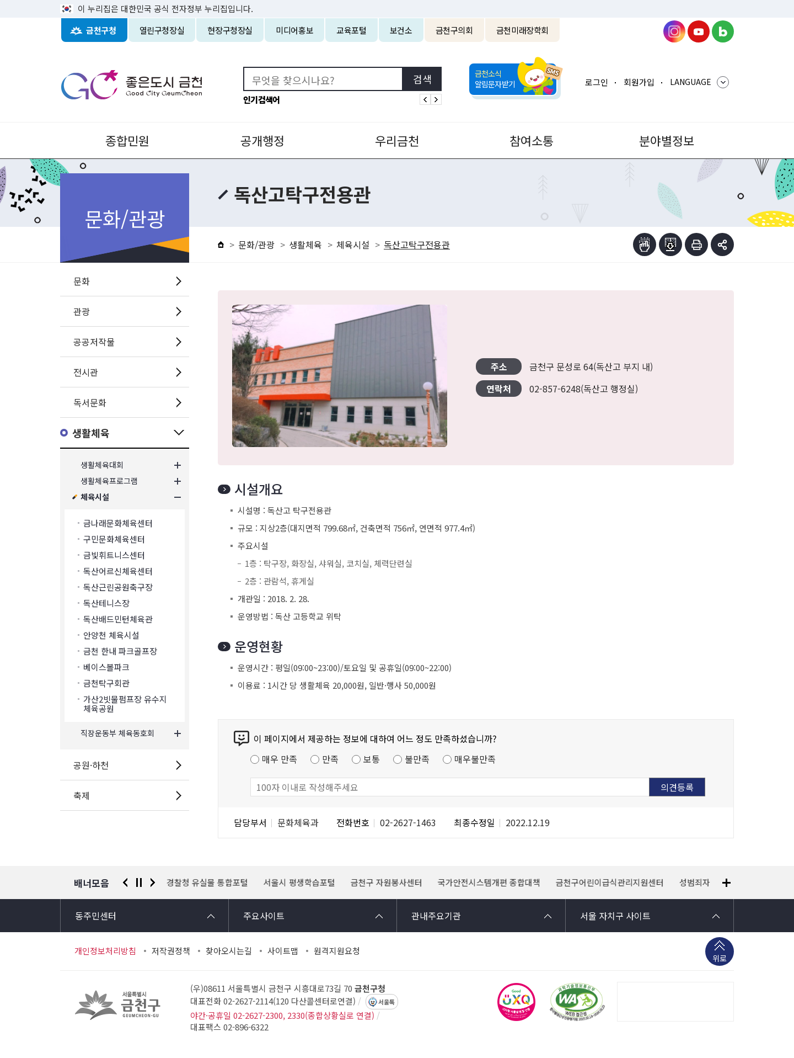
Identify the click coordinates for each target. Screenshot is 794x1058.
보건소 (401, 30)
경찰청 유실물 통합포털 (207, 882)
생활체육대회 (102, 465)
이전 (125, 882)
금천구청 (101, 30)
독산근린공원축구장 (118, 587)
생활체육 (91, 433)
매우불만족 (475, 758)
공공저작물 (94, 341)
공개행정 (262, 140)
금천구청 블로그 (723, 31)
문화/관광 (256, 244)
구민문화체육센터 (114, 539)
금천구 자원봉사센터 (386, 882)
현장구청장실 (230, 30)
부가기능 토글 (722, 244)
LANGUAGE (690, 81)
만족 (330, 758)
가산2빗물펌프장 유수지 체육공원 (125, 703)
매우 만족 (279, 758)
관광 (81, 311)
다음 (153, 882)
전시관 (85, 372)
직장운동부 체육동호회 (117, 733)
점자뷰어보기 (644, 244)
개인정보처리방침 (105, 951)
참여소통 (531, 140)
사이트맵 (282, 951)
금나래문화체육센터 (118, 523)
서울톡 (386, 1001)
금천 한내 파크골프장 (120, 651)
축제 (81, 795)
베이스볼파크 (106, 667)
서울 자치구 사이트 (615, 915)
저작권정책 (171, 951)
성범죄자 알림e (706, 882)
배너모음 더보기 (726, 883)
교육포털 (351, 30)
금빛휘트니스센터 (114, 555)
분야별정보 (666, 140)
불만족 (417, 758)
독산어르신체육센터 (118, 571)
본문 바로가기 (397, 0)
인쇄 (696, 244)
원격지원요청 (337, 951)
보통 (371, 758)
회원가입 (639, 82)
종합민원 (127, 140)
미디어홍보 (294, 30)
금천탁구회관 (106, 683)
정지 (139, 882)
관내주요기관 (436, 915)
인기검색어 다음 (436, 99)
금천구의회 (454, 30)
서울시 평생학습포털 (299, 882)
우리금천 (397, 140)
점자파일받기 (670, 244)
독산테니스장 (106, 603)
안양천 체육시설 (111, 635)
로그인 (596, 82)
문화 (81, 281)
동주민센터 (95, 915)
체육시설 (95, 497)
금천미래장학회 (522, 30)
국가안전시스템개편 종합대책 (489, 882)
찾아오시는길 (229, 951)
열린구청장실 (162, 30)
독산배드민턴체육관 (118, 619)
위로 (719, 959)
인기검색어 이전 (425, 99)
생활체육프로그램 (109, 481)
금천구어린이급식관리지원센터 (610, 882)
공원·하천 (91, 765)
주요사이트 (264, 915)
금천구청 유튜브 (699, 31)
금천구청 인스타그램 (674, 31)
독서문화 (89, 402)
